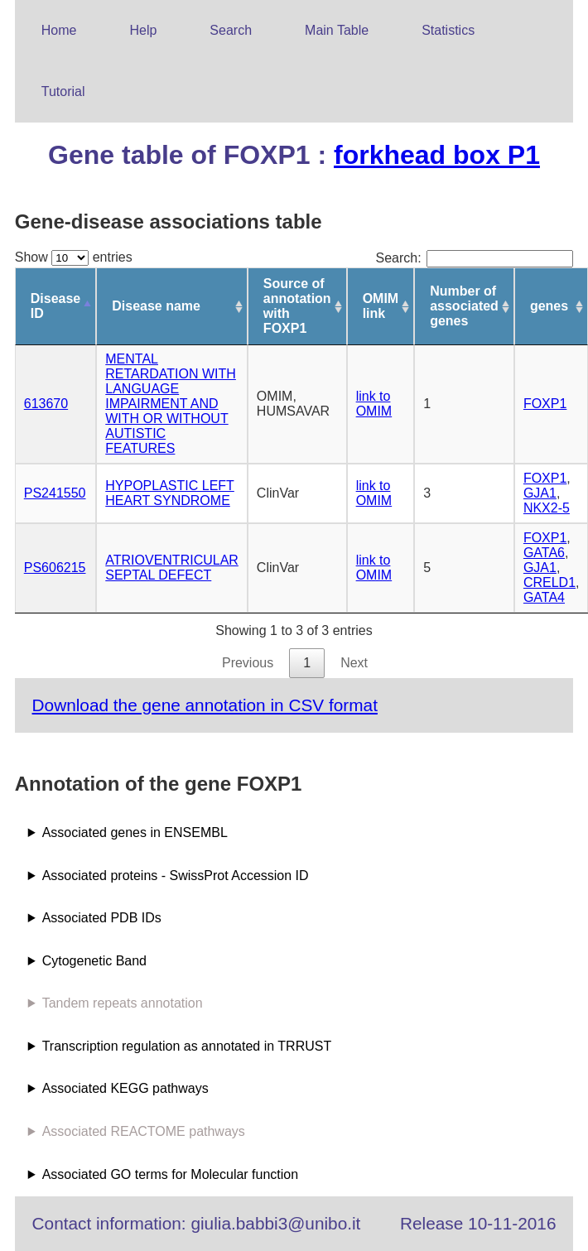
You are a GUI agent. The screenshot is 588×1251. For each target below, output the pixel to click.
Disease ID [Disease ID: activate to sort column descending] (56, 305)
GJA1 (540, 493)
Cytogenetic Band (94, 961)
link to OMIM (374, 403)
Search (231, 30)
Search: (474, 258)
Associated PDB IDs (101, 918)
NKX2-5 (546, 508)
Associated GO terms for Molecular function (170, 1174)
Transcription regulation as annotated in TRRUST (187, 1046)
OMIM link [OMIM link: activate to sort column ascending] (381, 305)
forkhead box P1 (437, 155)
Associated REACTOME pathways (143, 1131)
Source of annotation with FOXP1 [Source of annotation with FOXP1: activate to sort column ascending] (297, 306)
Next (354, 663)
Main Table (337, 30)
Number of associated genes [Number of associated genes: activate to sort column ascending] (464, 306)
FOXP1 (544, 404)
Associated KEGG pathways (125, 1088)
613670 (46, 404)
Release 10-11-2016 (478, 1223)
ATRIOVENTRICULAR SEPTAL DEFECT (172, 567)
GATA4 (544, 597)
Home (59, 30)
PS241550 (55, 493)
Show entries (74, 257)
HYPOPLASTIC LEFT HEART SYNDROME (169, 493)
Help (143, 30)
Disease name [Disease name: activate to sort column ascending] (156, 306)
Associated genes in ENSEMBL (135, 832)
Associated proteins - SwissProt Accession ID (175, 875)
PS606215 (55, 568)
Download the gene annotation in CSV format (205, 705)
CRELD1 (549, 582)
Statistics (448, 30)
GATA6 (544, 553)
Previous (247, 663)
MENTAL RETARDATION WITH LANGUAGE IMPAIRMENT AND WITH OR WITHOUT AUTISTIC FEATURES (170, 403)
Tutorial (63, 91)
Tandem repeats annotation (122, 1003)
